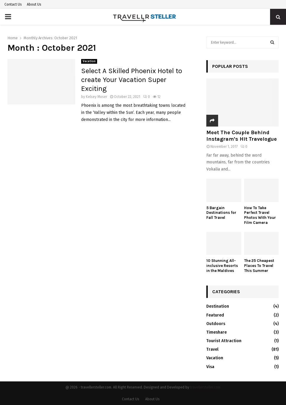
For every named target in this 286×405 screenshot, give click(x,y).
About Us (34, 4)
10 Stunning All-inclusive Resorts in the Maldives (222, 265)
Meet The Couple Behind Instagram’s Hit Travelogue (241, 135)
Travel (212, 349)
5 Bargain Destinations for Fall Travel (221, 213)
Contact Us (13, 4)
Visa (210, 366)
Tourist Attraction (223, 340)
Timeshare (216, 332)
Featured (215, 315)
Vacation (89, 61)
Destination (217, 306)
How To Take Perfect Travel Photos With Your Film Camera (260, 215)
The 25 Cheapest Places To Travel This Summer (259, 265)
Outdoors (215, 323)
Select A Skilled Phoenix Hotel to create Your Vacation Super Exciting (131, 80)
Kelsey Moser (96, 97)
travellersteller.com (205, 387)
